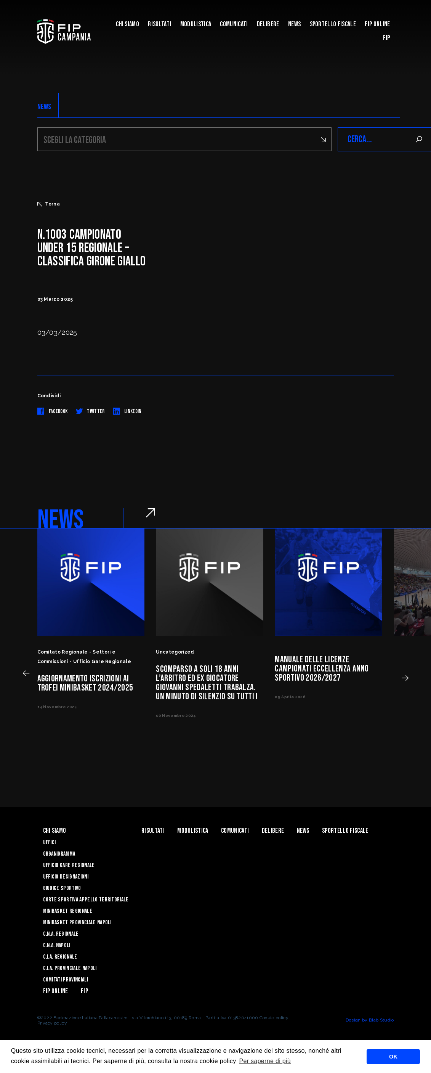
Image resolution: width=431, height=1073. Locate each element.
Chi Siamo (127, 24)
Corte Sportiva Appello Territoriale (86, 899)
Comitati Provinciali (65, 979)
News (294, 24)
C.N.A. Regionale (61, 934)
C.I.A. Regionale (60, 957)
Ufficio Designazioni (65, 876)
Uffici (49, 842)
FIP (386, 38)
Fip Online (377, 24)
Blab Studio (381, 1020)
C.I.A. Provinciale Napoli (70, 968)
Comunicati (234, 24)
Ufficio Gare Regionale (69, 865)
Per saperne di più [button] (265, 1061)
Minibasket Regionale (67, 911)
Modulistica (195, 24)
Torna (48, 204)
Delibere (268, 24)
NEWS (44, 106)
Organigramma (59, 854)
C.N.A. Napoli (56, 945)
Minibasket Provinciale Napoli (77, 922)
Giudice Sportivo (62, 888)
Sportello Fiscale (333, 24)
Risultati (159, 24)
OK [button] (393, 1057)
